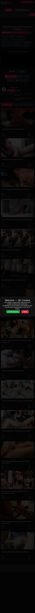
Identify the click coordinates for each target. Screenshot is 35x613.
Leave (25, 311)
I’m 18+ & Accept (13, 311)
